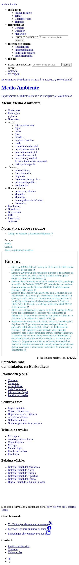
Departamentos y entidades (22, 414)
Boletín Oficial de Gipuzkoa (23, 476)
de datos (43, 219)
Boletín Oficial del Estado (22, 479)
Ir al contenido (9, 4)
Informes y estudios (25, 191)
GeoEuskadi (14, 212)
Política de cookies (25, 52)
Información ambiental (27, 149)
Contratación (21, 185)
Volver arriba (15, 552)
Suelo (18, 131)
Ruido (18, 143)
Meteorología (15, 448)
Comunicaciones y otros (27, 179)
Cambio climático (24, 140)
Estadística (13, 454)
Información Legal (18, 392)
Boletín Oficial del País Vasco (24, 467)
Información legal (24, 49)
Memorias (20, 197)
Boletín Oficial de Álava (21, 470)
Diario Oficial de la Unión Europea (26, 482)
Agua (17, 128)
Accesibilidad (22, 46)
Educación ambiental (26, 152)
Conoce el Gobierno (18, 411)
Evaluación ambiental (26, 146)
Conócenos (14, 110)
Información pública (25, 182)
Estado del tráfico (17, 451)
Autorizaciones (23, 173)
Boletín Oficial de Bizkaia (22, 473)
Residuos (19, 137)
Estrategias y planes (14, 114)
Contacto (19, 27)
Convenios (20, 203)
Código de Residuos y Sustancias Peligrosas (30, 233)
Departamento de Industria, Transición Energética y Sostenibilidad (36, 79)
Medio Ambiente (20, 88)
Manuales (20, 194)
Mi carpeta (13, 73)
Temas (18, 15)
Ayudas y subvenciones (20, 439)
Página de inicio (23, 12)
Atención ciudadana (18, 417)
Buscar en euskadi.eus (26, 36)
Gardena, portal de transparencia (25, 423)
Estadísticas (14, 206)
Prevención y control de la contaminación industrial (31, 159)
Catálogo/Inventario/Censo (29, 200)
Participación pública (26, 164)
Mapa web (20, 33)
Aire (17, 134)
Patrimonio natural (25, 125)
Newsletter (13, 209)
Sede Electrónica (24, 55)
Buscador (20, 30)
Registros (20, 176)
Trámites (19, 21)
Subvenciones (22, 170)
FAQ (10, 215)
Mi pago (12, 445)
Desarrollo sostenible (26, 155)
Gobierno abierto (17, 420)
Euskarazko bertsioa (18, 546)
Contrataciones (16, 442)
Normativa (13, 119)
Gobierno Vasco (23, 18)
